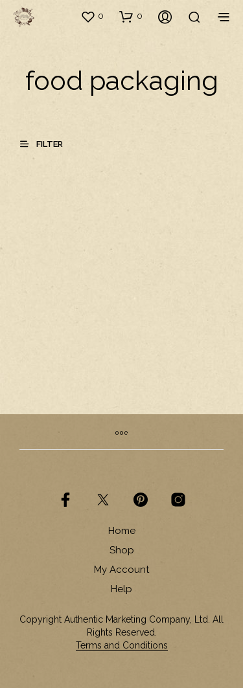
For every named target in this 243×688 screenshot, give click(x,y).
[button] (92, 16)
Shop (122, 550)
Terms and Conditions (122, 645)
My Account (121, 569)
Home (121, 531)
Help (121, 589)
